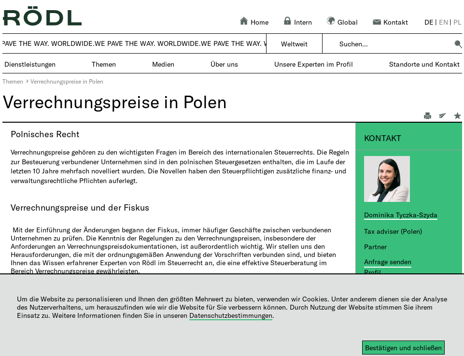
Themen (12, 81)
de (429, 22)
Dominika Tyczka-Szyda (400, 215)
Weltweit (294, 44)
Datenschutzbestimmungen (230, 315)
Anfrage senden (387, 261)
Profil (372, 272)
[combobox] (393, 44)
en (443, 22)
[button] (458, 44)
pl (457, 22)
